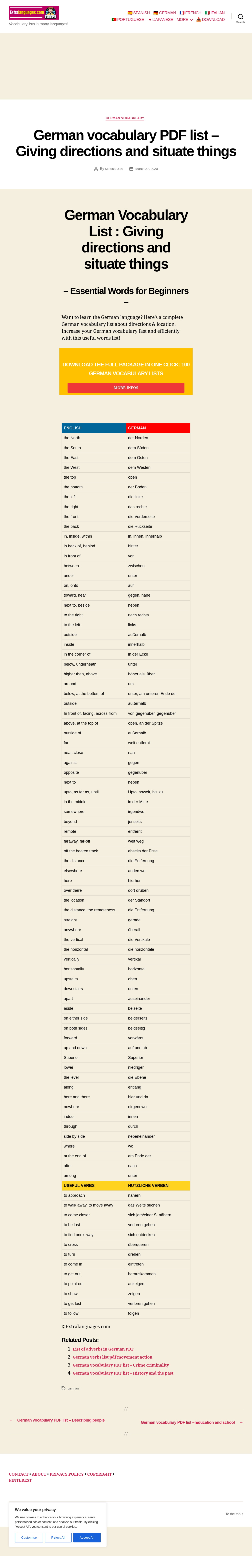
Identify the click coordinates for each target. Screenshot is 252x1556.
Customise (29, 1537)
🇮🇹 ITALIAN (215, 16)
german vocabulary (125, 126)
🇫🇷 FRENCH (190, 16)
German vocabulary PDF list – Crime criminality (129, 1382)
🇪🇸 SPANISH (139, 16)
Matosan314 (113, 177)
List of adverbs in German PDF (108, 1366)
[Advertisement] (126, 73)
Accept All (87, 1537)
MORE (182, 23)
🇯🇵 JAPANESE (160, 23)
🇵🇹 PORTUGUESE (128, 23)
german (74, 1412)
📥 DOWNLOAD (210, 23)
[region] (58, 1524)
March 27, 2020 (147, 177)
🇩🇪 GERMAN (164, 16)
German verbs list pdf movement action (119, 1374)
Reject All (58, 1537)
